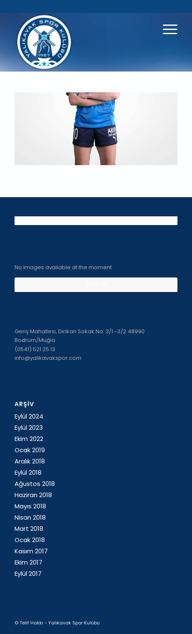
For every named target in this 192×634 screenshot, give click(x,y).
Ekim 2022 (29, 438)
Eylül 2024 (29, 416)
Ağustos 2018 (35, 483)
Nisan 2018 (30, 517)
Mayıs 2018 (30, 506)
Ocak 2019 (30, 450)
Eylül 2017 (28, 573)
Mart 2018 (29, 528)
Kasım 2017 (31, 551)
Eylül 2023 (29, 427)
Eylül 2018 (28, 472)
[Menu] (166, 29)
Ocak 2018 (30, 539)
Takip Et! (96, 284)
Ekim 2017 (28, 562)
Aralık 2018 (30, 461)
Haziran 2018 (33, 494)
